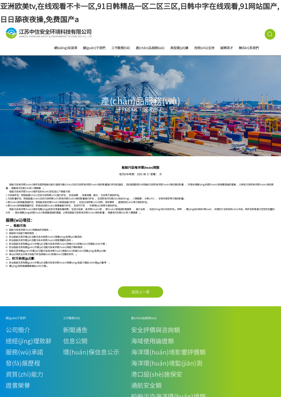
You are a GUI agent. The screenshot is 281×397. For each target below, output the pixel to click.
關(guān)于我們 (94, 48)
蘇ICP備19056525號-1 (245, 379)
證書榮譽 (11, 349)
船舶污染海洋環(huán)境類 (87, 353)
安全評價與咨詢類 (82, 326)
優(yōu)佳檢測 (195, 357)
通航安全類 (78, 349)
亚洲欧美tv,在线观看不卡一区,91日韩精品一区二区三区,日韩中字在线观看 (59, 393)
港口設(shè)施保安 (82, 344)
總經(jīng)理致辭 (15, 331)
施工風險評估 (79, 357)
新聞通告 (42, 326)
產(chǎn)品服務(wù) (150, 48)
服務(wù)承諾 (13, 335)
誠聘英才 (226, 48)
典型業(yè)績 (179, 48)
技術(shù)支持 (204, 48)
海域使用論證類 (81, 331)
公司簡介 (11, 326)
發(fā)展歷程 (13, 340)
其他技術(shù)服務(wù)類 (86, 362)
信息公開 (42, 331)
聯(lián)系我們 (249, 48)
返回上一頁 (140, 292)
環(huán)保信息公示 (48, 335)
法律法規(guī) (164, 326)
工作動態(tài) (120, 48)
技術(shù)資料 (165, 331)
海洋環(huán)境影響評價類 (87, 335)
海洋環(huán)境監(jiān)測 (87, 340)
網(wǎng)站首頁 (65, 48)
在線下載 (162, 335)
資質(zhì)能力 (13, 344)
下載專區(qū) (164, 340)
